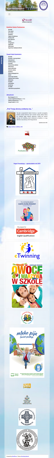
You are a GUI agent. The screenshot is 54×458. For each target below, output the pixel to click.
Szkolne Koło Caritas (13, 78)
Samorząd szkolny (12, 76)
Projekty (10, 81)
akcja (9, 126)
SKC (22, 126)
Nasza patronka (12, 68)
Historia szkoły (12, 70)
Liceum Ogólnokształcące (14, 98)
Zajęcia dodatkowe (13, 36)
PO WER (10, 86)
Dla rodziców (11, 39)
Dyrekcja (10, 71)
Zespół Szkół (11, 102)
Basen (9, 41)
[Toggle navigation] (9, 14)
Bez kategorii (11, 97)
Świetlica (10, 34)
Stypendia (10, 44)
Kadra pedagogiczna (13, 73)
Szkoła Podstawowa (13, 100)
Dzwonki (10, 63)
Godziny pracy (11, 61)
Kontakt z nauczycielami (14, 58)
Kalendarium (11, 60)
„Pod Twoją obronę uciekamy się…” (20, 109)
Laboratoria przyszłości (14, 88)
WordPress (14, 456)
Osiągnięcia (11, 42)
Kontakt (10, 29)
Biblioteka (10, 80)
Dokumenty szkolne (13, 65)
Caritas (13, 126)
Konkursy (10, 85)
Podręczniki (11, 37)
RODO (9, 75)
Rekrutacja (11, 46)
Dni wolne (10, 33)
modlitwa (17, 126)
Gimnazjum (11, 83)
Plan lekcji (10, 31)
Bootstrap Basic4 (25, 456)
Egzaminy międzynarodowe (15, 47)
